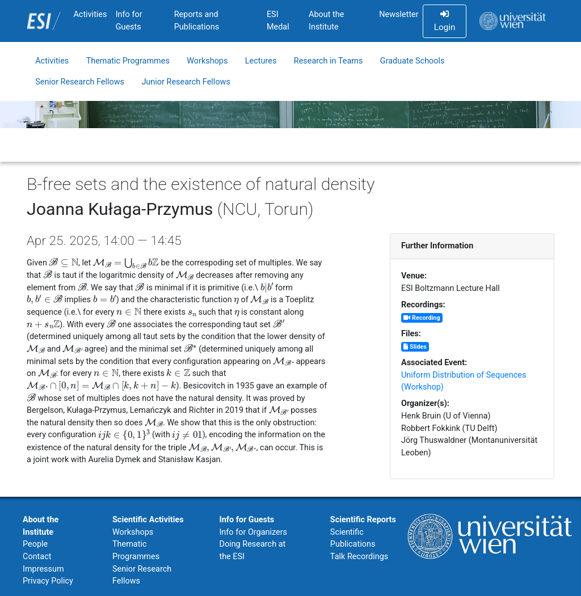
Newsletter (398, 14)
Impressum (43, 569)
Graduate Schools (412, 61)
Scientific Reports (363, 520)
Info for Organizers (253, 532)
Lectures (261, 61)
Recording (421, 318)
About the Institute (326, 21)
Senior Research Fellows (79, 82)
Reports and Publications (197, 21)
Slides (415, 346)
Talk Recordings (359, 556)
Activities (90, 14)
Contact (37, 556)
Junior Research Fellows (185, 82)
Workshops (207, 61)
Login (444, 21)
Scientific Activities (148, 520)
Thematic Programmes (128, 61)
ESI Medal (278, 21)
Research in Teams (328, 61)
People (35, 544)
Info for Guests (129, 21)
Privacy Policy (48, 581)
